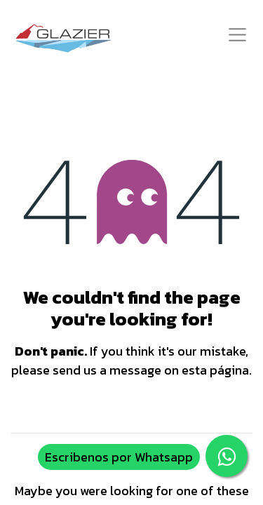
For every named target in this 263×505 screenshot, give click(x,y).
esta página (215, 370)
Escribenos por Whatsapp (119, 456)
